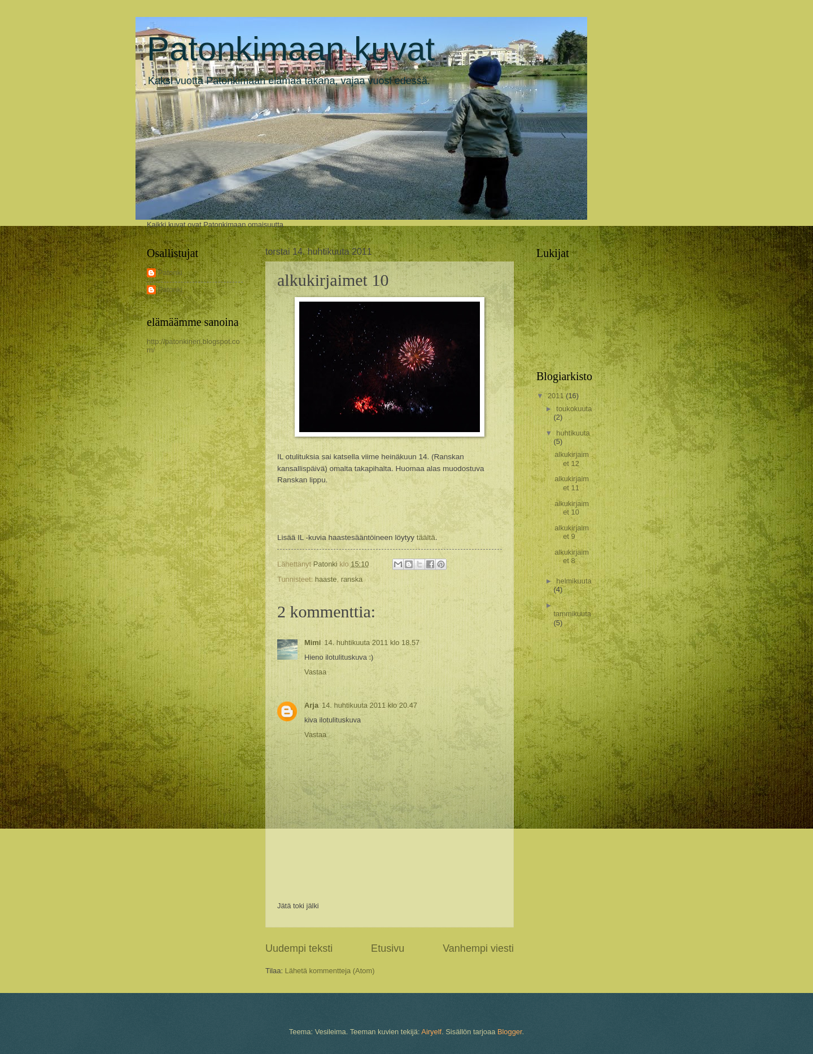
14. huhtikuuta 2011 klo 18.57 (371, 642)
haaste (326, 579)
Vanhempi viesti (478, 948)
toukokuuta (574, 408)
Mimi (312, 642)
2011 (557, 395)
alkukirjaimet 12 (571, 458)
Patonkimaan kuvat (291, 49)
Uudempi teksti (299, 948)
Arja (311, 705)
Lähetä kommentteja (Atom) (330, 970)
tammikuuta (572, 613)
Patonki (170, 272)
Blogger (509, 1031)
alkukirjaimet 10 (571, 507)
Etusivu (387, 948)
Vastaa (315, 672)
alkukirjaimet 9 (571, 532)
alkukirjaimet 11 (571, 482)
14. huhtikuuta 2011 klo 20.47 (369, 705)
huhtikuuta (572, 433)
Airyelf (431, 1031)
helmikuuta (573, 581)
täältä (426, 537)
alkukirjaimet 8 (571, 556)
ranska (352, 579)
